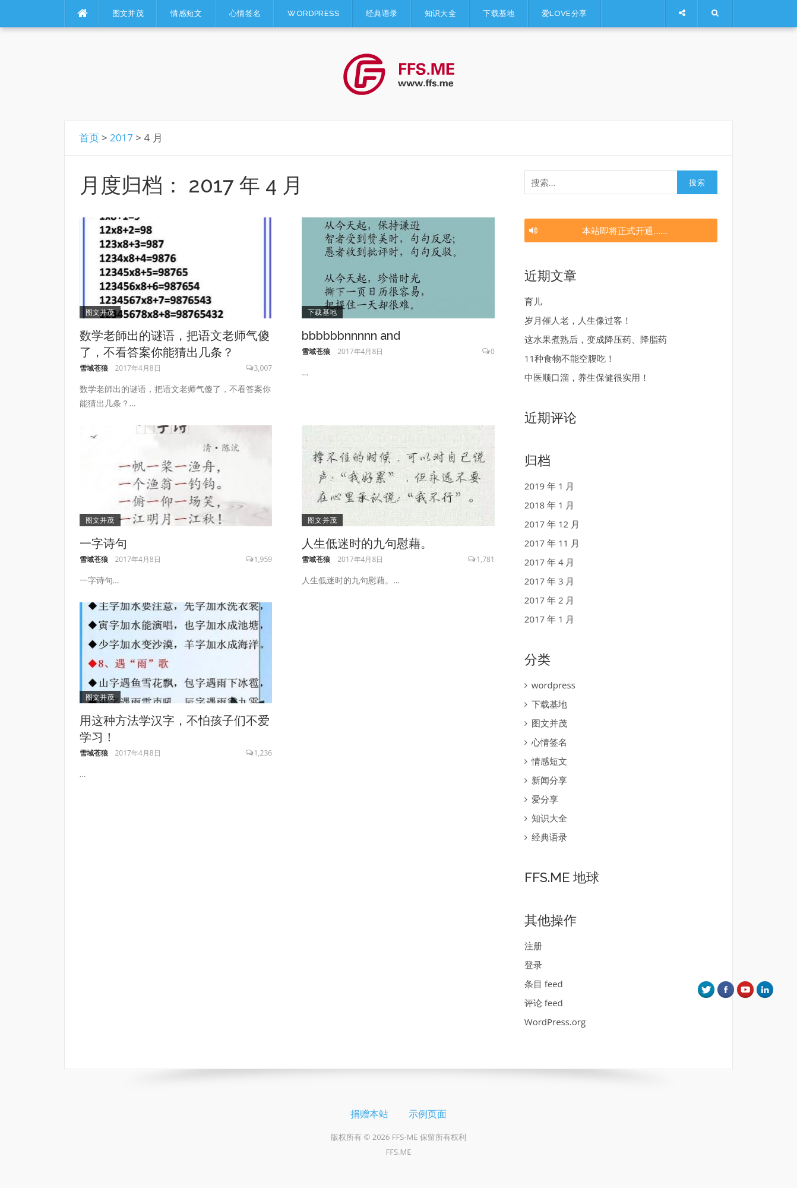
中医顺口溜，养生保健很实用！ (586, 377)
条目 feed (543, 984)
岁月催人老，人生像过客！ (577, 320)
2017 (121, 137)
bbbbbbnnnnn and (351, 335)
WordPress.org (555, 1022)
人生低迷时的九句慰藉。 (367, 543)
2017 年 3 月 (549, 581)
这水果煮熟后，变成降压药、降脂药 (595, 339)
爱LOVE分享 (564, 13)
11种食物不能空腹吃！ (569, 358)
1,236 (263, 753)
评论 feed (543, 1003)
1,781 (485, 559)
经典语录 (382, 13)
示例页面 (428, 1114)
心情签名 (245, 13)
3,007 (263, 368)
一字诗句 (103, 543)
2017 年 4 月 (549, 562)
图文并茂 (128, 13)
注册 (533, 946)
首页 (89, 137)
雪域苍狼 (94, 368)
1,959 (263, 559)
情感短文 (186, 13)
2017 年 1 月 (549, 619)
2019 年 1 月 (549, 486)
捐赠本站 (369, 1114)
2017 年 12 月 (552, 524)
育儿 (533, 301)
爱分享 (545, 799)
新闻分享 (549, 780)
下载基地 (499, 13)
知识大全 (441, 13)
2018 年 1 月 (549, 505)
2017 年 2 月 (549, 600)
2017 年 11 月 (552, 543)
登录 (533, 965)
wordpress (313, 13)
